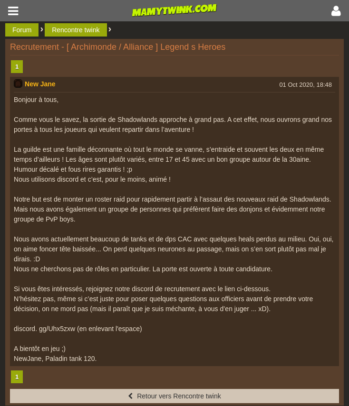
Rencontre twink (75, 30)
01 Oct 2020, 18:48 (305, 84)
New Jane (40, 84)
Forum (21, 30)
